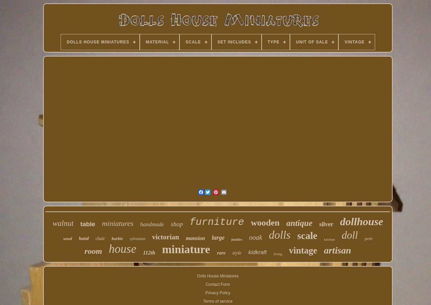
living (277, 254)
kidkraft (257, 252)
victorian (165, 237)
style (237, 253)
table (87, 224)
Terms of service (217, 301)
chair (100, 238)
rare (221, 253)
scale (307, 235)
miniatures (117, 223)
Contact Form (218, 284)
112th (149, 253)
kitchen (329, 239)
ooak (255, 237)
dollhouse (361, 221)
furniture (217, 222)
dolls (280, 235)
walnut (63, 223)
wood (67, 238)
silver (326, 224)
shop (177, 224)
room (93, 251)
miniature (186, 249)
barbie (117, 238)
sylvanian (137, 238)
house (122, 249)
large (218, 237)
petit (368, 238)
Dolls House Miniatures (217, 276)
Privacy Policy (218, 293)
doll (350, 235)
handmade (152, 224)
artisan (337, 250)
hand (84, 238)
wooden (265, 223)
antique (299, 223)
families (236, 239)
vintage (303, 250)
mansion (195, 238)
